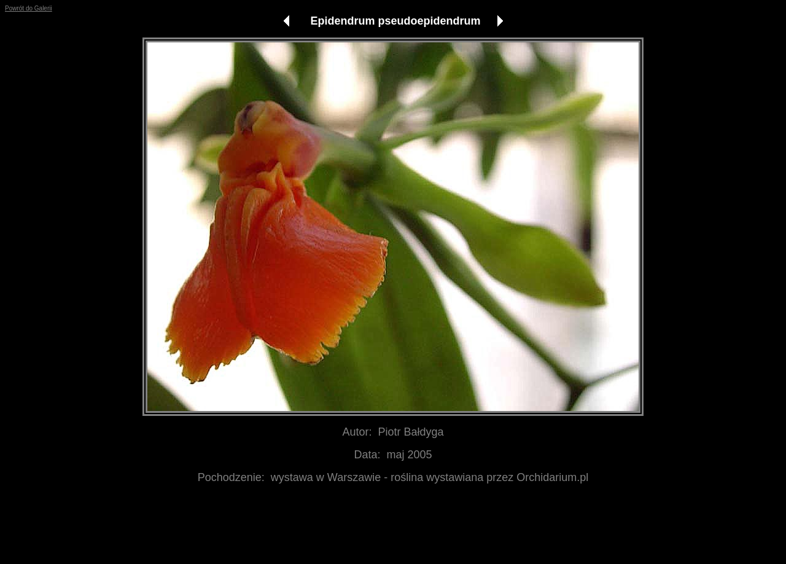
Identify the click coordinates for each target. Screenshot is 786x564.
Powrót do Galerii (28, 8)
